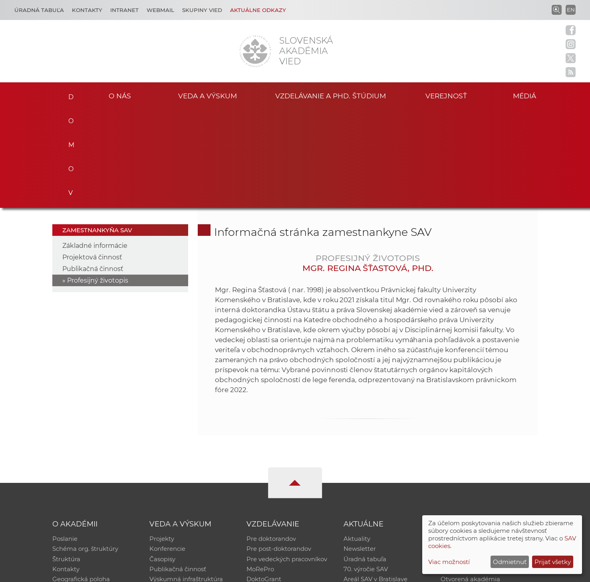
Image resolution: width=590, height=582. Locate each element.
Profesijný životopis (97, 181)
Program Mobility (272, 492)
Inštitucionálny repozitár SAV (483, 440)
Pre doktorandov (271, 440)
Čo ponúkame (365, 492)
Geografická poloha (81, 481)
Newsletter (360, 450)
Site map (413, 572)
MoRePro (260, 471)
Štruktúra (66, 460)
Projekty (161, 440)
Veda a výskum (207, 95)
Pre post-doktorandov (278, 450)
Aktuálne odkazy (258, 10)
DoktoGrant (263, 481)
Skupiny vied (202, 10)
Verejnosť (446, 95)
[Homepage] (255, 51)
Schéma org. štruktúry (85, 450)
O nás (119, 95)
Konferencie (167, 450)
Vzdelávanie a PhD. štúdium (331, 95)
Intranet (124, 10)
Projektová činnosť (92, 158)
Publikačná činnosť (92, 169)
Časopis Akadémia (468, 471)
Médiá (526, 95)
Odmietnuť (509, 562)
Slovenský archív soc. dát (477, 450)
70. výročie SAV (366, 471)
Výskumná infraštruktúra (186, 481)
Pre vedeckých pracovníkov (286, 460)
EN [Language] (571, 9)
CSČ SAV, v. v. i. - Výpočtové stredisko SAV (171, 572)
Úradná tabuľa (365, 460)
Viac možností (449, 562)
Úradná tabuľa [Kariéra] (39, 10)
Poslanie (64, 440)
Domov (68, 94)
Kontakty (87, 10)
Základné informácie (94, 146)
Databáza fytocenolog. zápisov (485, 460)
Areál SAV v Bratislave (375, 481)
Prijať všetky (552, 562)
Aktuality (357, 440)
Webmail (160, 10)
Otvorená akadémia (470, 481)
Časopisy (162, 460)
